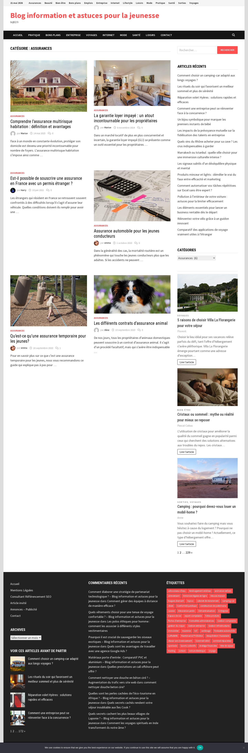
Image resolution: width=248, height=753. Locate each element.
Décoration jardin (186, 610)
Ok (200, 747)
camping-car (228, 600)
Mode (149, 2)
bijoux (190, 600)
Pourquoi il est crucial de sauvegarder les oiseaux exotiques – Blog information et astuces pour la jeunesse (120, 641)
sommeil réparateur (222, 640)
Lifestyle (127, 2)
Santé (171, 2)
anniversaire (173, 595)
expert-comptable (193, 615)
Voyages (194, 2)
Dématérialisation (206, 610)
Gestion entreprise (196, 625)
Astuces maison (217, 595)
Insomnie (186, 630)
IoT (195, 630)
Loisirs (139, 2)
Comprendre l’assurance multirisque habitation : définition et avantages (41, 124)
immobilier (173, 630)
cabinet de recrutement (208, 600)
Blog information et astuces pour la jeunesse (84, 15)
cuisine (171, 610)
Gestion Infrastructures (219, 625)
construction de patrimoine (213, 605)
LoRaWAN (173, 635)
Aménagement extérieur (200, 590)
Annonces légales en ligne (195, 595)
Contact (166, 35)
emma (107, 243)
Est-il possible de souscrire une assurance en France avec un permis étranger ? (46, 181)
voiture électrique (197, 650)
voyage (212, 650)
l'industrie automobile (224, 630)
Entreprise (101, 2)
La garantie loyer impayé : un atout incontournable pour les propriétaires (125, 118)
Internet (115, 2)
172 (21, 731)
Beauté (48, 2)
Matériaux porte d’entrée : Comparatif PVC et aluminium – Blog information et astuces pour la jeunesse (119, 662)
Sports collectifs (188, 645)
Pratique (160, 2)
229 (188, 552)
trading (171, 650)
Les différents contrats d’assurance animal (131, 323)
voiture (182, 650)
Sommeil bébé (202, 640)
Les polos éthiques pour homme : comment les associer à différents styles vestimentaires (119, 626)
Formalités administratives (201, 620)
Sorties (182, 2)
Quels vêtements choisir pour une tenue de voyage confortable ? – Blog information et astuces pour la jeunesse (121, 616)
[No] (243, 747)
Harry (23, 190)
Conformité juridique (187, 605)
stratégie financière (208, 645)
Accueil (18, 35)
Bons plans (75, 2)
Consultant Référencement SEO (30, 597)
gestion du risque (176, 625)
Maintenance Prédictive (192, 635)
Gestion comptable (227, 620)
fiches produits (212, 615)
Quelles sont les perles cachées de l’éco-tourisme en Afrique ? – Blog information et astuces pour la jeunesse (121, 698)
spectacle (172, 645)
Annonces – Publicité (23, 609)
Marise (24, 133)
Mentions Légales (21, 590)
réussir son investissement (180, 640)
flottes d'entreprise (177, 620)
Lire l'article (187, 362)
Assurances (35, 2)
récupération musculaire (217, 635)
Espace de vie (174, 615)
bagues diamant (176, 600)
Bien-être (60, 2)
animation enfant (223, 590)
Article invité (18, 603)
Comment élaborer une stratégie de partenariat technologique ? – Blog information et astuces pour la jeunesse (123, 596)
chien (170, 605)
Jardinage (205, 630)
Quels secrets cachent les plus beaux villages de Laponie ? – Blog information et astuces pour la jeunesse (118, 718)
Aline (106, 329)
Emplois (88, 2)
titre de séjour (226, 645)
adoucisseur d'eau (176, 590)
